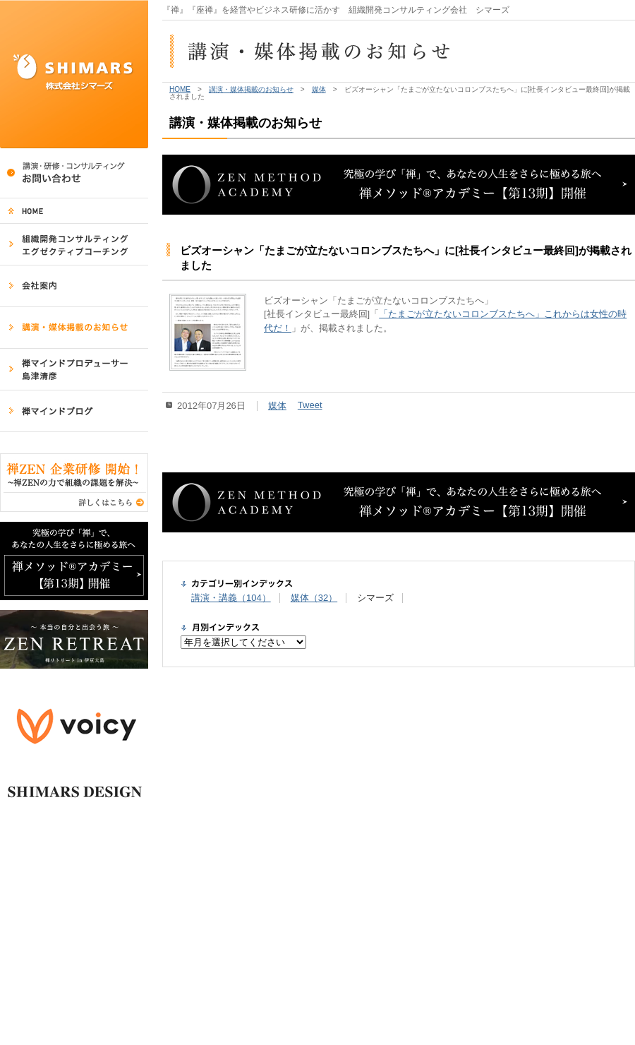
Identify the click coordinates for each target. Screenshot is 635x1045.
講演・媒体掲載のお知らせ (74, 328)
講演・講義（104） (231, 597)
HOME (74, 211)
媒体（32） (314, 597)
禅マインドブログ (74, 411)
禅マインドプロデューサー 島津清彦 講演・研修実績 (74, 369)
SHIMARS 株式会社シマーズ (74, 74)
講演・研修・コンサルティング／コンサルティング (74, 173)
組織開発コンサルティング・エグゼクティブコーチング (74, 244)
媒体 (319, 89)
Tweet (310, 405)
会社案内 (74, 286)
